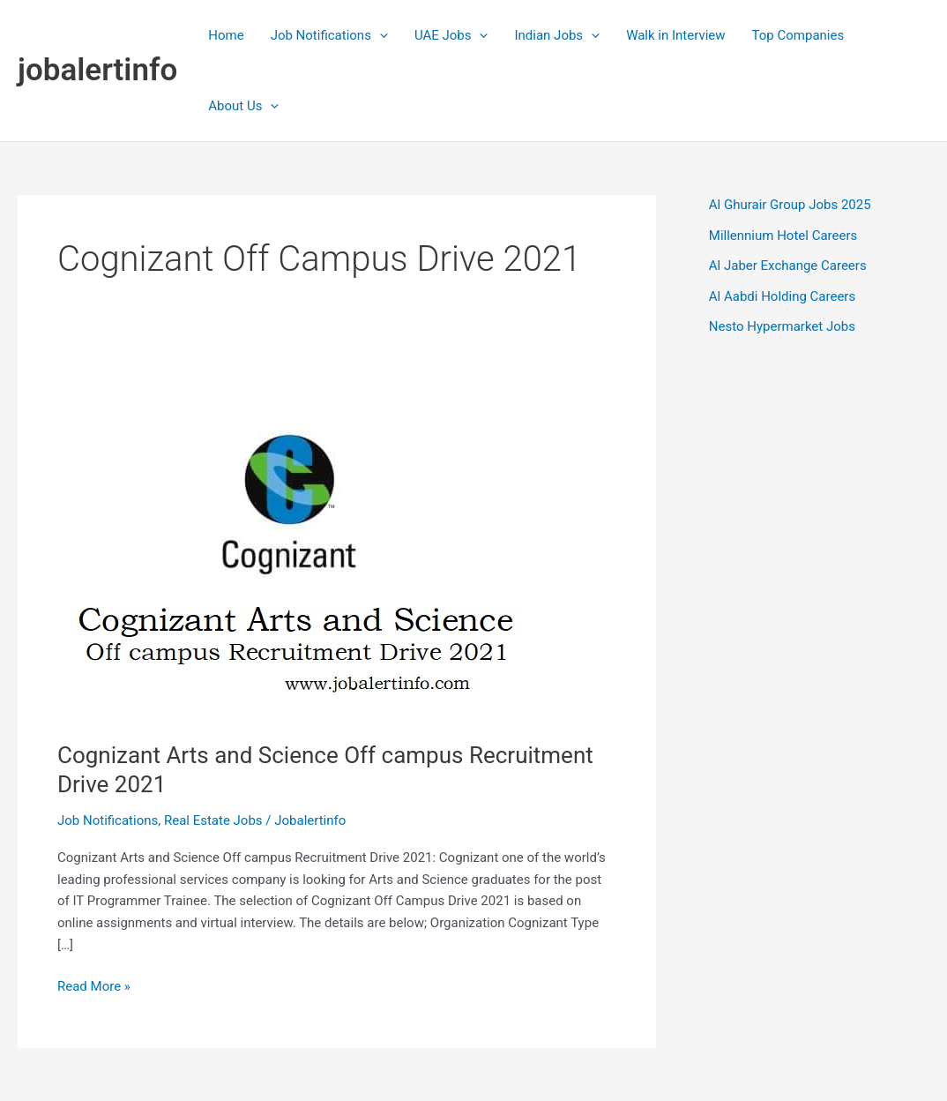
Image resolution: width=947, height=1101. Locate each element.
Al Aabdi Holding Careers (782, 296)
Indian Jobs (557, 35)
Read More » (93, 987)
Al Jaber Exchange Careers (788, 265)
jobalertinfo (97, 70)
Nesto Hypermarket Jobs (782, 326)
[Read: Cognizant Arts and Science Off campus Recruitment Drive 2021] (308, 542)
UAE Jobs (451, 35)
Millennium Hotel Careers (783, 235)
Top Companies (798, 35)
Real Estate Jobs (213, 820)
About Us (243, 106)
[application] (379, 35)
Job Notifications (329, 35)
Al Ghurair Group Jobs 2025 (790, 205)
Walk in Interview (675, 35)
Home (225, 35)
